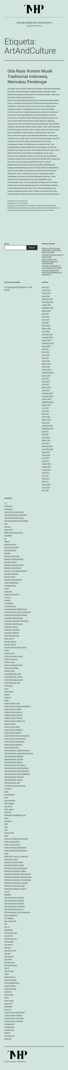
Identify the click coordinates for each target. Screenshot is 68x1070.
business (7, 553)
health (6, 700)
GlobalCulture (20, 210)
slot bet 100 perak (10, 933)
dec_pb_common (10, 644)
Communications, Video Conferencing (17, 612)
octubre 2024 (46, 340)
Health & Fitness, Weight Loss (14, 721)
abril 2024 (45, 358)
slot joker (7, 953)
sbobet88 (7, 895)
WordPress (21, 1062)
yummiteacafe (9, 1036)
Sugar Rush (8, 1003)
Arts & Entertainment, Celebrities (15, 515)
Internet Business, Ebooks (13, 762)
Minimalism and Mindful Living (15, 815)
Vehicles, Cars (9, 1030)
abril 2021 (45, 434)
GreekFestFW (29, 210)
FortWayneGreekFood (52, 208)
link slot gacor (9, 803)
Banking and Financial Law (13, 533)
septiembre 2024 (48, 343)
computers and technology (13, 618)
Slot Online (8, 959)
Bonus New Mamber (11, 547)
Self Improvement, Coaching (14, 900)
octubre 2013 (46, 467)
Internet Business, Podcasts (14, 777)
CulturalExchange (42, 205)
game (6, 689)
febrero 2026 (46, 293)
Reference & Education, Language (16, 883)
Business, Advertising (11, 556)
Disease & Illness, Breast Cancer (15, 647)
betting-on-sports (10, 544)
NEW (6, 824)
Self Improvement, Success (13, 909)
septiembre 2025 (48, 308)
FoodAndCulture (25, 208)
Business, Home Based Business (15, 571)
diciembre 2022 (47, 393)
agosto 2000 (46, 484)
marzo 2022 (46, 417)
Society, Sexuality (10, 989)
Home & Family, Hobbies (12, 733)
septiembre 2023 (48, 373)
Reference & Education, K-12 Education (17, 880)
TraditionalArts (49, 210)
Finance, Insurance (10, 659)
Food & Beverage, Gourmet (13, 680)
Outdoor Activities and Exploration (16, 839)
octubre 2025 (46, 305)
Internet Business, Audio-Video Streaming (18, 753)
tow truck (7, 1009)
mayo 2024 (46, 355)
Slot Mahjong (9, 956)
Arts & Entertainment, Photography (16, 521)
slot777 (7, 968)
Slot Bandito (8, 930)
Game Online (8, 691)
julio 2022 (45, 408)
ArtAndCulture (22, 205)
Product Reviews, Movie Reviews (15, 850)
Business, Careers (10, 562)
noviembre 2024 (47, 337)
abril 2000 (45, 490)
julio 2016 (45, 461)
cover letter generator (11, 636)
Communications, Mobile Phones (15, 609)
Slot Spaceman (9, 962)
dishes (6, 650)
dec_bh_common (10, 641)
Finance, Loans (9, 662)
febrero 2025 (46, 328)
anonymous (8, 509)
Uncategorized (9, 1027)
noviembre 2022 (47, 396)
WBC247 (7, 1033)
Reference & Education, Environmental (17, 874)
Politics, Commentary (11, 842)
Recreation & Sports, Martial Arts (15, 868)
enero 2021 (46, 443)
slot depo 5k (8, 945)
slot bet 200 (8, 936)
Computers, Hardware (11, 630)
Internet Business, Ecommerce (14, 765)
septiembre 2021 (48, 428)
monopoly (7, 821)
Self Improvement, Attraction (14, 897)
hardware (7, 697)
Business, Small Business (13, 580)
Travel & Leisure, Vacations (13, 1021)
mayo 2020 (46, 452)
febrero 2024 (46, 364)
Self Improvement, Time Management (17, 912)
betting (6, 541)
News (6, 827)
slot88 (6, 974)
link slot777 (8, 806)
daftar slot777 (9, 639)
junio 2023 (45, 378)
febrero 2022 (46, 420)
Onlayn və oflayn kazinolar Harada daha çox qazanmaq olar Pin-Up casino (51, 250)
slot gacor (7, 948)
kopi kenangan (9, 794)
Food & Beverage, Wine (12, 683)
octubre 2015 (46, 464)
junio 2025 (45, 317)
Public (6, 853)
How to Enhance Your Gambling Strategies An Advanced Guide (50, 261)
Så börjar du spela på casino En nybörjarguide (53, 256)
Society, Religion (10, 986)
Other (6, 836)
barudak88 (8, 535)
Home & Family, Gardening (13, 730)
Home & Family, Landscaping (14, 741)
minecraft (7, 812)
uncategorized (9, 1024)
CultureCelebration (13, 208)
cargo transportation (11, 583)
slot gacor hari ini (10, 950)
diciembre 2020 (47, 446)
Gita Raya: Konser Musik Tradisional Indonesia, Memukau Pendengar (29, 76)
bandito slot (8, 530)
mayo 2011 (46, 478)
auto (5, 524)
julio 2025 (45, 314)
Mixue (6, 818)
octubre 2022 (46, 399)
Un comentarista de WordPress (15, 287)
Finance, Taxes (9, 671)
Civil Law (7, 597)
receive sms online (10, 859)
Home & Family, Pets (11, 747)
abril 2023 (45, 384)
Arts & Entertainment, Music (14, 518)
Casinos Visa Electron (11, 594)
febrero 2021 (46, 440)
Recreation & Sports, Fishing (14, 865)
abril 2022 (45, 414)
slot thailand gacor (10, 965)
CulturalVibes (52, 205)
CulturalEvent (32, 205)
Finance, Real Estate (11, 668)
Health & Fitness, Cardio (12, 709)
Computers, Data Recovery (13, 624)
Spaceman (8, 992)
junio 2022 (45, 411)
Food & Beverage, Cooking (13, 677)
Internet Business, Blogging (13, 756)
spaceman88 (8, 995)
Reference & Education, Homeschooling (18, 877)
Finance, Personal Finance (13, 665)
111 (5, 503)
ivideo (6, 792)
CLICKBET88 (8, 603)
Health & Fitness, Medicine (13, 715)
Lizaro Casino (9, 809)
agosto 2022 (46, 405)
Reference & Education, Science (15, 889)
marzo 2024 (46, 361)
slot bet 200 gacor (10, 939)
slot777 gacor (9, 971)
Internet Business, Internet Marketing (17, 774)
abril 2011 (45, 481)
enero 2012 (46, 473)
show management (11, 915)
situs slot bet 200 (10, 921)
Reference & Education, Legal (14, 886)
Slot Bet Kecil (9, 942)
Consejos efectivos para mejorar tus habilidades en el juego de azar (52, 272)
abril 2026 (45, 287)
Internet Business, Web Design (14, 786)
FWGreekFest (11, 210)
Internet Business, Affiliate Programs (17, 750)
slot (5, 924)
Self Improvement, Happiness (14, 906)
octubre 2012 (46, 470)
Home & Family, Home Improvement (16, 736)
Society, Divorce (9, 977)
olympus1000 (9, 833)
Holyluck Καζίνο (10, 724)
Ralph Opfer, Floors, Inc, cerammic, (16, 856)
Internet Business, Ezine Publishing (16, 771)
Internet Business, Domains (13, 759)
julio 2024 (45, 349)
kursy (6, 797)
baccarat (7, 527)
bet (5, 538)
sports (6, 998)
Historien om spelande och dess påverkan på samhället (51, 267)
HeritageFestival (39, 210)
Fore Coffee (8, 686)
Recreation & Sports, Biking (13, 862)
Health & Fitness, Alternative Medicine (17, 706)
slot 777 (7, 927)
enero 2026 (46, 296)
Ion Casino (8, 789)
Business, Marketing (11, 574)
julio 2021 (45, 431)
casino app (8, 591)
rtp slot (6, 892)
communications (10, 606)
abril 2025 (45, 322)
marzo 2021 (46, 437)
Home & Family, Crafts (12, 727)
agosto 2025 (46, 311)
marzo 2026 (46, 290)
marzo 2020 (46, 455)
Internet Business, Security (13, 780)
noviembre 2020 (47, 449)
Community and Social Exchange (15, 615)
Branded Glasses (10, 550)
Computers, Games (11, 627)
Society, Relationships (11, 983)
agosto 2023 (46, 376)
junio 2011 (45, 476)
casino (6, 588)
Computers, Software (11, 633)
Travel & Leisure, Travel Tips (14, 1018)
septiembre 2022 (48, 402)
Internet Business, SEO (12, 783)
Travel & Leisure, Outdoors (13, 1015)
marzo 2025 (46, 325)
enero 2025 (46, 331)
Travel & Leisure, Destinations (14, 1012)
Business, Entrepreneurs (12, 568)
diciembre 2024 (47, 334)
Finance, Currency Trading (13, 656)
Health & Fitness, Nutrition (13, 718)
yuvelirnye (7, 1039)
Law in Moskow (9, 800)
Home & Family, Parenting (13, 744)
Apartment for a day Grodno (14, 512)
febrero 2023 (46, 387)
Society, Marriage (10, 980)
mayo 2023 (46, 381)
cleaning (7, 600)
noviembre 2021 (47, 426)
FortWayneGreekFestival (37, 208)
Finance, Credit (9, 653)
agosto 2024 (46, 346)
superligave (8, 1006)
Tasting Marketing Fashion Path (34, 23)
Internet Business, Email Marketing (16, 768)
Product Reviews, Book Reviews (15, 847)
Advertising (8, 506)
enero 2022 (46, 423)
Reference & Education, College (15, 871)
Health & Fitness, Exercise (13, 712)
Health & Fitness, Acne (12, 703)
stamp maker (9, 1000)
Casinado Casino (10, 586)
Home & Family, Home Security (15, 739)
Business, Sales (9, 577)
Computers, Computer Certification (16, 621)
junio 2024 (45, 352)
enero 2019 (46, 458)
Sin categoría (24, 203)
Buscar (6, 244)
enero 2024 (46, 367)
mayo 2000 (46, 487)
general (6, 694)
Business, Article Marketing (13, 559)
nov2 (6, 830)
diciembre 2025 (47, 299)
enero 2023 (46, 390)
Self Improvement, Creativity (14, 903)
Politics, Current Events (12, 844)
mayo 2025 (46, 320)
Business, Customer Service (14, 565)
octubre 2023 (46, 370)
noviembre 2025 (47, 302)
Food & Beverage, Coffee (12, 674)
